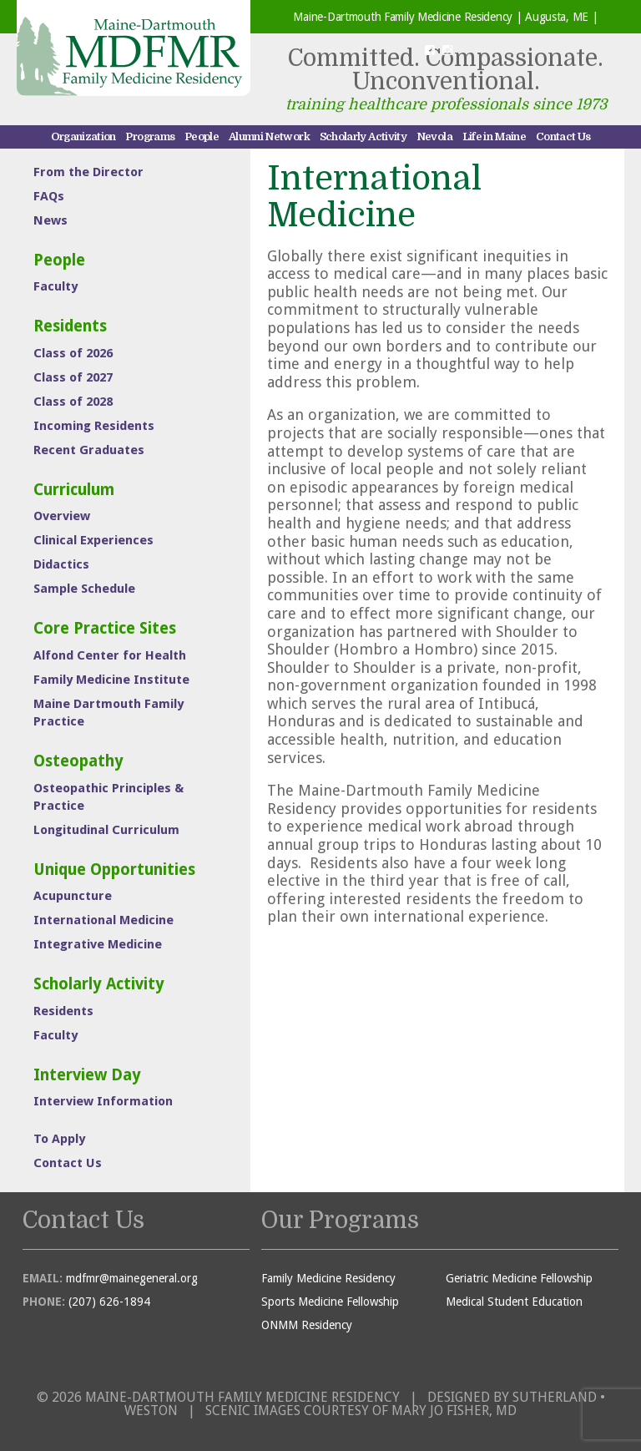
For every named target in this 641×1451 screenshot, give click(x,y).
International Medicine (103, 920)
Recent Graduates (88, 450)
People (201, 136)
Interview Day (87, 1074)
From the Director (88, 171)
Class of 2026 (73, 353)
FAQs (48, 196)
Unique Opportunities (114, 869)
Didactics (61, 564)
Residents (70, 326)
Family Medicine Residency (328, 1278)
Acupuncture (72, 895)
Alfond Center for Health (109, 655)
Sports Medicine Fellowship (330, 1301)
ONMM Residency (306, 1325)
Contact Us (563, 136)
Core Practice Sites (104, 628)
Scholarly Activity (363, 136)
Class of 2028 (73, 401)
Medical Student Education (514, 1301)
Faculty (55, 286)
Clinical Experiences (93, 540)
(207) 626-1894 (109, 1301)
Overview (61, 515)
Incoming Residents (93, 425)
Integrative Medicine (97, 944)
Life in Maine (494, 136)
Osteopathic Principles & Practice (108, 797)
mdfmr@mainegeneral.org (132, 1278)
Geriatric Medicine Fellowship (519, 1278)
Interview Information (103, 1101)
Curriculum (73, 489)
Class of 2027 (73, 377)
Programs (149, 136)
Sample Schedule (84, 588)
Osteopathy (78, 761)
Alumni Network (269, 136)
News (50, 220)
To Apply (59, 1138)
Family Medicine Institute (111, 679)
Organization (83, 136)
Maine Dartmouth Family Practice (108, 712)
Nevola (434, 136)
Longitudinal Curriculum (106, 829)
